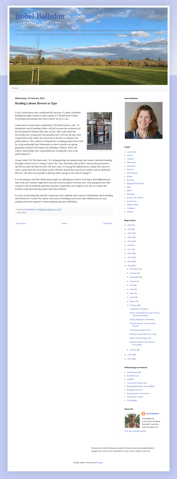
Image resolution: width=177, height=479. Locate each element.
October (133, 273)
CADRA (130, 379)
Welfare (130, 212)
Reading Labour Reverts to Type (142, 334)
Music (129, 190)
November (134, 269)
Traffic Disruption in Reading (141, 319)
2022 (129, 229)
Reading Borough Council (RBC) (141, 386)
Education (131, 166)
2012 (129, 354)
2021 (129, 233)
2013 (129, 265)
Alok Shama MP (134, 372)
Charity (130, 155)
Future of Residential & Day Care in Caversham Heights (144, 314)
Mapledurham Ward (135, 183)
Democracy (132, 162)
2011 (129, 359)
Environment (132, 173)
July (132, 285)
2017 (129, 249)
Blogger (99, 462)
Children (130, 159)
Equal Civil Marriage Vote (140, 338)
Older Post (107, 223)
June (132, 289)
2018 (129, 245)
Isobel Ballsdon (39, 16)
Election (130, 169)
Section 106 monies (135, 197)
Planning (130, 194)
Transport (131, 208)
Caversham (131, 152)
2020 (129, 237)
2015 (129, 257)
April (132, 297)
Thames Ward (132, 204)
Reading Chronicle (135, 390)
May (132, 293)
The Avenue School (135, 397)
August (133, 281)
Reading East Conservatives (138, 393)
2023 (129, 225)
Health (129, 176)
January (133, 350)
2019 (129, 241)
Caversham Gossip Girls (137, 383)
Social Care (132, 201)
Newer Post (21, 223)
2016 (129, 253)
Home (15, 88)
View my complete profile (135, 431)
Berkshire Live (133, 376)
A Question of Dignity (138, 309)
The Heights (132, 400)
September (134, 277)
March (133, 301)
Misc (24, 212)
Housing (130, 180)
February (134, 305)
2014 (129, 261)
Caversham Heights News (140, 330)
